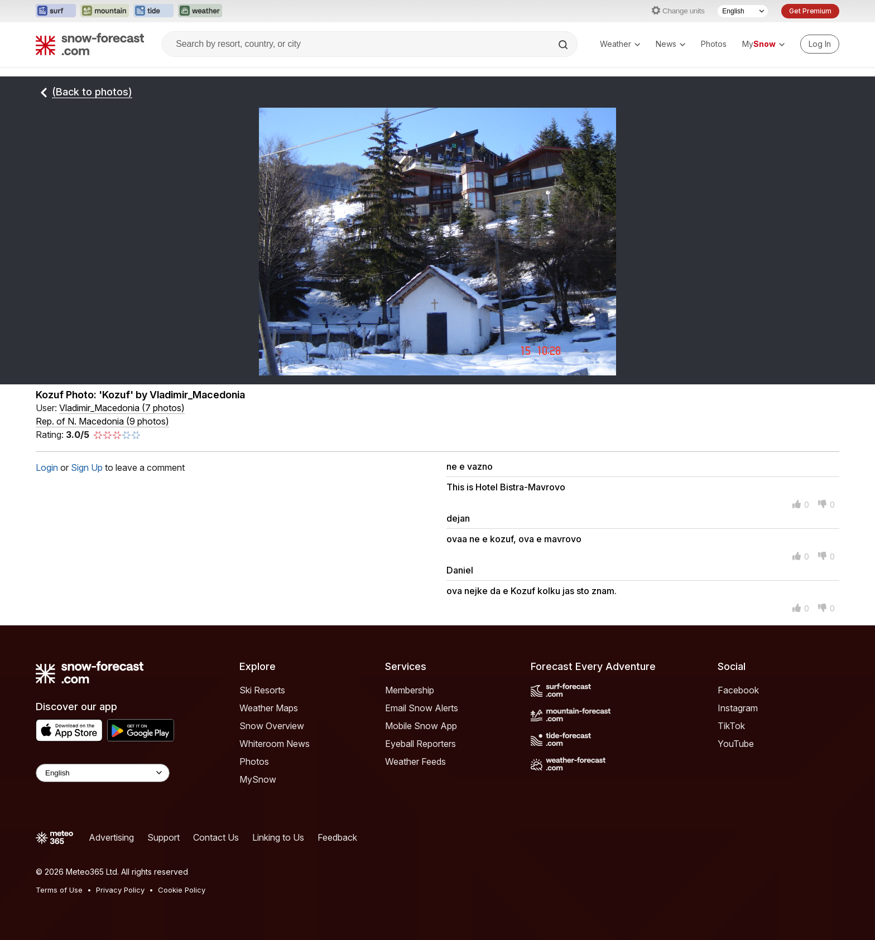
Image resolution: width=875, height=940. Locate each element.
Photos (714, 44)
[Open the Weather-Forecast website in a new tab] (200, 11)
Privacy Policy (120, 889)
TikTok (731, 725)
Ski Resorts (262, 690)
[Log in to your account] (819, 44)
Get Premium (810, 11)
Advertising (111, 837)
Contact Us (216, 837)
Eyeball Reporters (420, 743)
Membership (409, 690)
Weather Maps (268, 708)
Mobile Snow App (421, 725)
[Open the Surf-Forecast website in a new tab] (56, 11)
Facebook (738, 690)
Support (163, 837)
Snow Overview (271, 725)
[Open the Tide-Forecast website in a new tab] (153, 11)
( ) (122, 407)
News (670, 44)
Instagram (738, 708)
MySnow (257, 779)
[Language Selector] (743, 11)
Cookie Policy (181, 889)
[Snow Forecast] (90, 44)
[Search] (564, 44)
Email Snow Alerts (421, 708)
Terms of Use (59, 889)
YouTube (736, 743)
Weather (620, 44)
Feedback (337, 837)
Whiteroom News (274, 743)
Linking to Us (278, 837)
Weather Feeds (415, 761)
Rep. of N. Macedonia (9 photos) (102, 421)
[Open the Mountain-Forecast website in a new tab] (104, 11)
